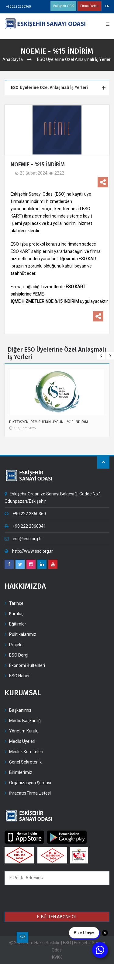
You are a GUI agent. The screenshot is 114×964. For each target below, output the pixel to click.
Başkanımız (20, 710)
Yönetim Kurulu (24, 730)
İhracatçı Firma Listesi (30, 793)
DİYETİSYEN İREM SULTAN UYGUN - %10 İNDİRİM (48, 422)
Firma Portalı (89, 6)
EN (107, 6)
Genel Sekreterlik (25, 762)
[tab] (57, 87)
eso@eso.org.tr (23, 538)
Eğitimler (17, 624)
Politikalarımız (22, 634)
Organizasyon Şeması (30, 782)
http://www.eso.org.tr (29, 551)
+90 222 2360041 (25, 526)
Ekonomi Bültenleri (27, 665)
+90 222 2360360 (18, 6)
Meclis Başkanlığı (25, 720)
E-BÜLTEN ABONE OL (57, 916)
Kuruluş (16, 613)
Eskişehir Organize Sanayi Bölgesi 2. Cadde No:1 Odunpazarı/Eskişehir (53, 497)
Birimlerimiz (20, 772)
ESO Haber (19, 675)
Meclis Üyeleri (22, 741)
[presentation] (48, 899)
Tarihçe (16, 603)
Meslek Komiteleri (26, 751)
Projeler (16, 644)
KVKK (57, 957)
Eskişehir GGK (63, 6)
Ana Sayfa (12, 59)
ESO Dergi (18, 655)
